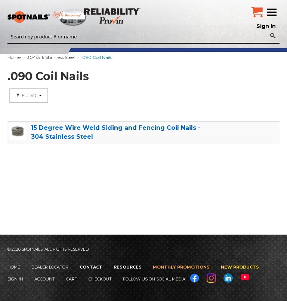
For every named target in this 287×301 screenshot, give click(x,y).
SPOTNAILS (56, 17)
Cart (71, 279)
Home (13, 267)
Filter (28, 95)
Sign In (266, 26)
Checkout (100, 279)
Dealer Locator (49, 267)
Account (44, 279)
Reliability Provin (113, 15)
